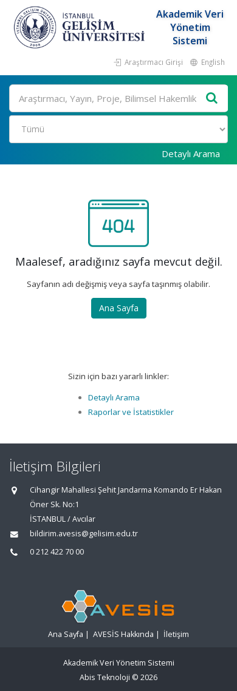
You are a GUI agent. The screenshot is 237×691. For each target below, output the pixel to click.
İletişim (176, 634)
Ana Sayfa (119, 308)
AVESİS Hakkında (123, 634)
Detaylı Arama (191, 153)
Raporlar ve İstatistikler (131, 411)
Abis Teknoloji (105, 677)
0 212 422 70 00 (57, 552)
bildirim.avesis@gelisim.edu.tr (84, 533)
